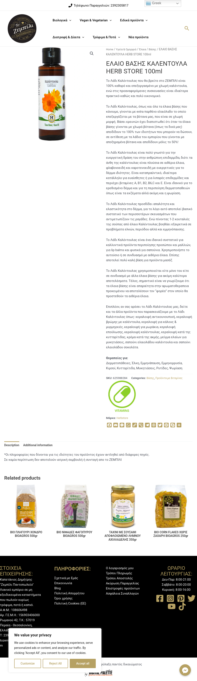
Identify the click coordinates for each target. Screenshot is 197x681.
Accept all (82, 663)
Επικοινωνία (63, 583)
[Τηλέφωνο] (98, 5)
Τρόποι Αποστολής (119, 578)
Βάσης (156, 49)
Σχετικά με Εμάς (66, 578)
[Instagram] (170, 598)
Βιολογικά (61, 20)
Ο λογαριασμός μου (120, 568)
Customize (28, 663)
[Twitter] (191, 598)
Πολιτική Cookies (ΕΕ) (70, 603)
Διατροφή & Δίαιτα (67, 37)
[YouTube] (172, 606)
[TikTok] (182, 606)
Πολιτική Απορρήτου (69, 593)
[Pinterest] (181, 598)
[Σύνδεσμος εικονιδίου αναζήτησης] (187, 28)
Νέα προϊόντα (133, 37)
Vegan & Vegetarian (92, 20)
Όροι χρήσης (63, 598)
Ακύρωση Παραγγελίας (122, 583)
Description (12, 445)
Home (110, 49)
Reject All (55, 663)
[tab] (12, 445)
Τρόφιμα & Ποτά (103, 37)
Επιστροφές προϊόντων (123, 588)
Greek (153, 3)
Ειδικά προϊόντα (128, 20)
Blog (57, 588)
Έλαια (145, 49)
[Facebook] (160, 598)
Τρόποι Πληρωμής (119, 573)
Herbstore (122, 418)
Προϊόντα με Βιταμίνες (171, 378)
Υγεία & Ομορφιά (127, 49)
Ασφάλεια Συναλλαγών (122, 593)
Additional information (40, 445)
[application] (68, 20)
